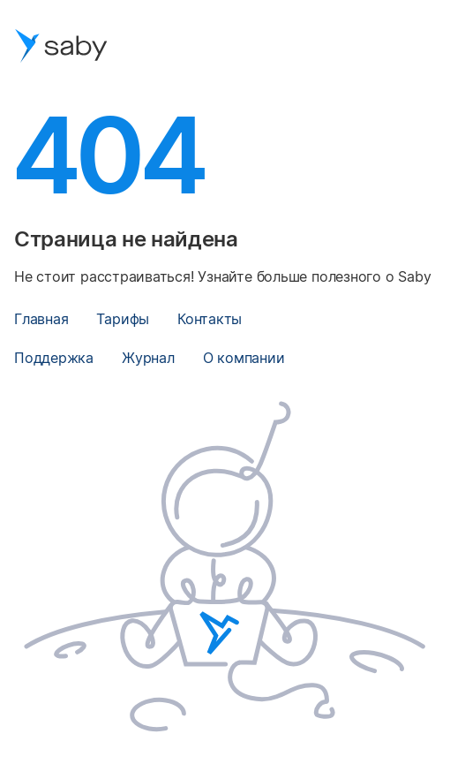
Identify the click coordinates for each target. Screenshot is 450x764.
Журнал (148, 358)
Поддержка (54, 358)
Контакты (209, 319)
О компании (244, 358)
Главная (41, 319)
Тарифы (122, 319)
